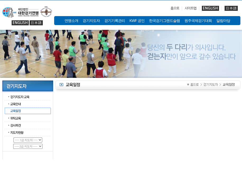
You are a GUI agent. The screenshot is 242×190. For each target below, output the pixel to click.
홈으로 (174, 8)
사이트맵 (190, 8)
